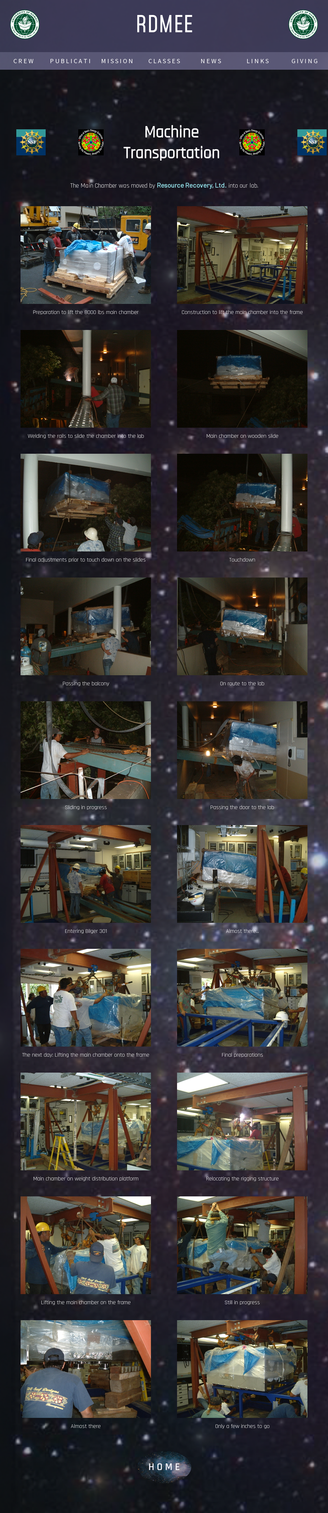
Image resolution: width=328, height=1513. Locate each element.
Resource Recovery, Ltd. (192, 185)
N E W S (211, 61)
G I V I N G (304, 61)
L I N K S (257, 61)
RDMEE (164, 23)
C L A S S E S (164, 61)
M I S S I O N (117, 61)
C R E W (23, 61)
